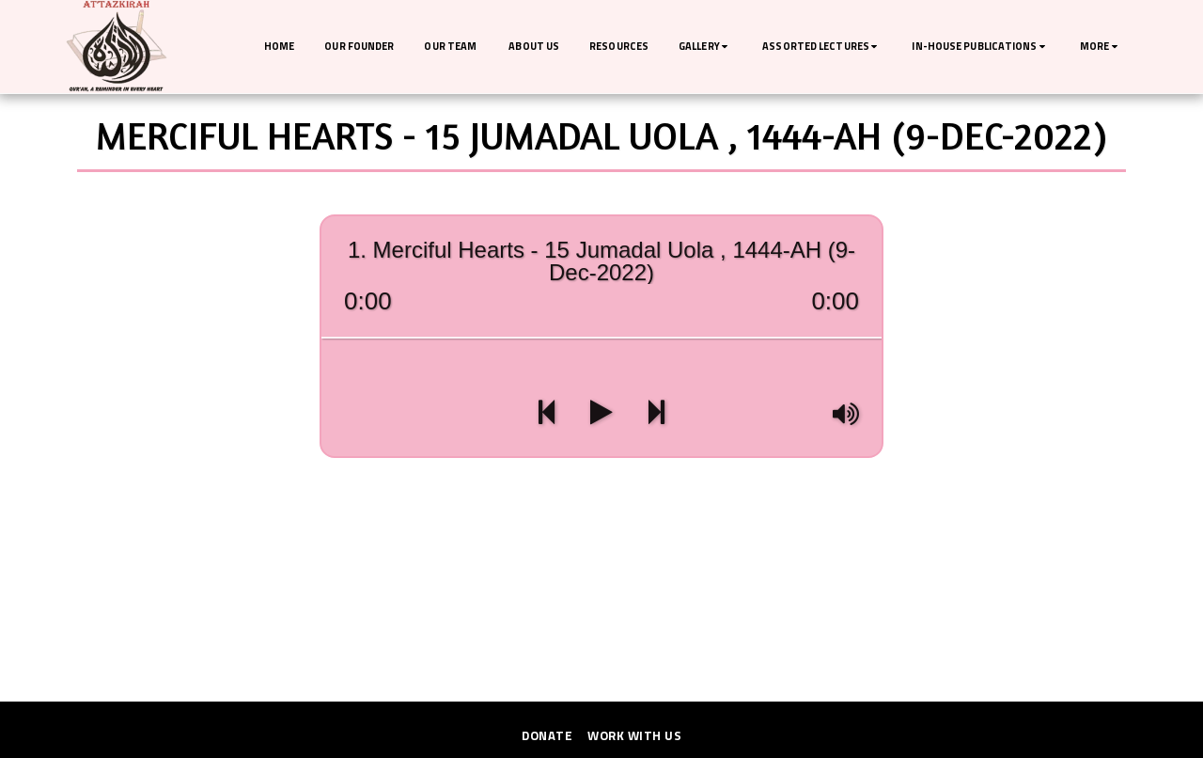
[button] (705, 47)
